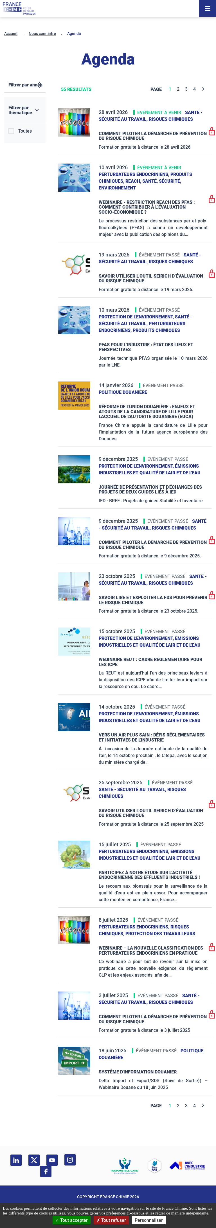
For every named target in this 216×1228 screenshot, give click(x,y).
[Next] (203, 89)
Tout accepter (71, 1220)
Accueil (10, 33)
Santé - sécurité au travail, (133, 789)
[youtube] (52, 1160)
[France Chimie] (19, 8)
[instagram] (70, 1159)
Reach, (133, 181)
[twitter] (34, 1160)
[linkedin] (16, 1160)
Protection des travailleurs (160, 933)
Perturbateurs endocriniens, (134, 174)
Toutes (25, 131)
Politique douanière (123, 392)
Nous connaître (42, 33)
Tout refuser (111, 1220)
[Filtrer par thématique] (25, 110)
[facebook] (46, 1171)
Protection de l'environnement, (137, 317)
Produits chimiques (156, 330)
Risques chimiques (171, 119)
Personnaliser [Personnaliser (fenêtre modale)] (149, 1220)
